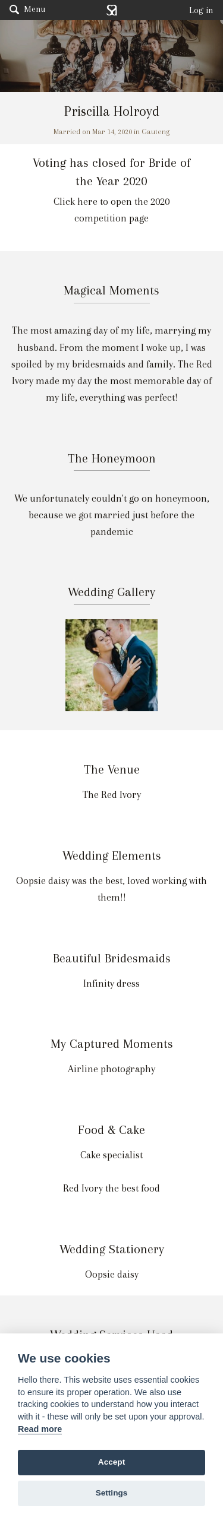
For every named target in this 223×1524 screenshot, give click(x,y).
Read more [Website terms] (40, 1429)
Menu (27, 9)
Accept (111, 1462)
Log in (201, 10)
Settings (112, 1492)
